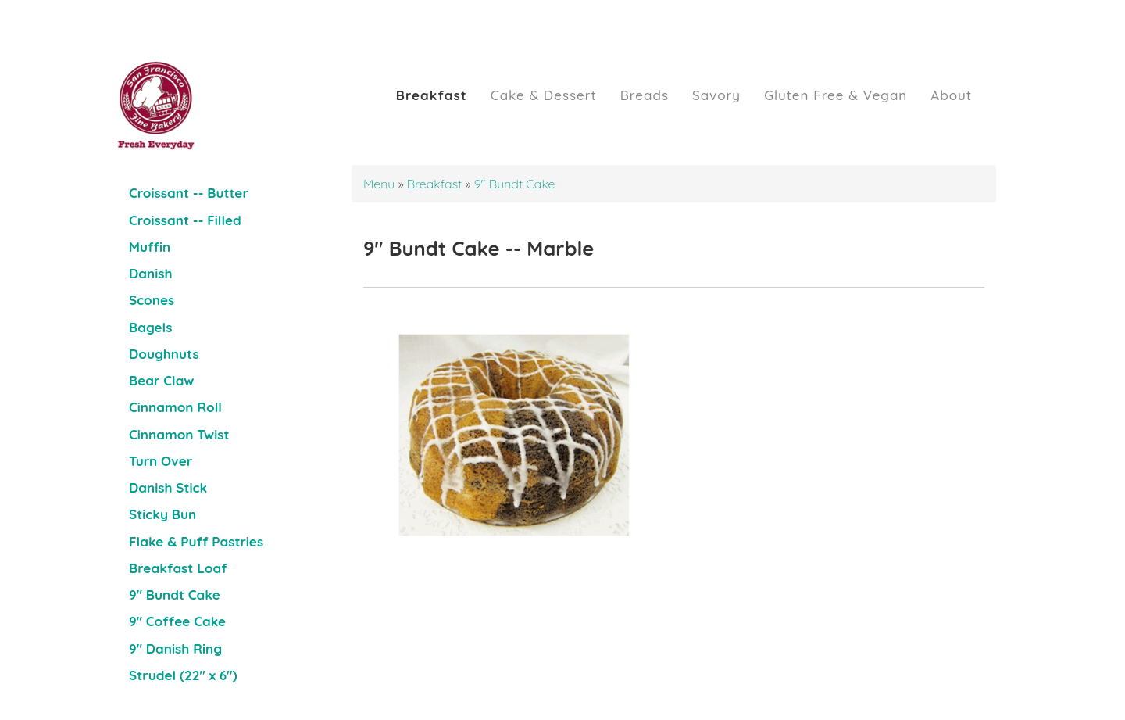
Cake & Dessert (544, 95)
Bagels (151, 327)
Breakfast (431, 95)
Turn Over (160, 461)
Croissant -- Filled (185, 220)
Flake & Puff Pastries (196, 541)
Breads (644, 95)
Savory (716, 95)
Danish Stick (168, 487)
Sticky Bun (162, 514)
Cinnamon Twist (179, 434)
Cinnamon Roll (175, 407)
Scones (151, 300)
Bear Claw (161, 380)
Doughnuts (164, 354)
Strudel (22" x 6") (183, 675)
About (951, 95)
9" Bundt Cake (174, 594)
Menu (380, 184)
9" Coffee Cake (177, 621)
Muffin (149, 246)
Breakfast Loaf (178, 568)
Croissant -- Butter (188, 192)
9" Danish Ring (175, 648)
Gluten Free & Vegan (835, 95)
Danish (151, 273)
